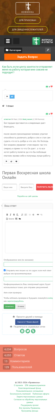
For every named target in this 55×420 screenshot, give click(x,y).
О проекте (18, 385)
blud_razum (27, 119)
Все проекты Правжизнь (29, 408)
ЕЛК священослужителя (35, 385)
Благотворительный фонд (29, 388)
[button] (7, 214)
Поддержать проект (30, 405)
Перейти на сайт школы (27, 196)
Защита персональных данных (30, 396)
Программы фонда (29, 411)
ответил (7, 119)
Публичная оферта (41, 394)
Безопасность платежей (20, 394)
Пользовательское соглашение (29, 391)
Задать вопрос (27, 57)
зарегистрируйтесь (15, 301)
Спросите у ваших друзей (27, 322)
